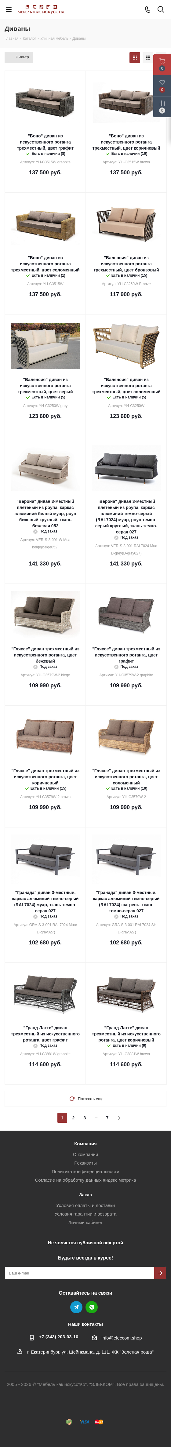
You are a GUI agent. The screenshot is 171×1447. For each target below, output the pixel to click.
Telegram (76, 1307)
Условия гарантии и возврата (86, 1213)
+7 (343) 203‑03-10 (58, 1336)
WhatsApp (92, 1307)
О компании (85, 1154)
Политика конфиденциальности (85, 1171)
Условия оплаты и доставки (85, 1205)
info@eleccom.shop (122, 1337)
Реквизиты (85, 1162)
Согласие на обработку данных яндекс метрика (85, 1180)
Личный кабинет (85, 1222)
